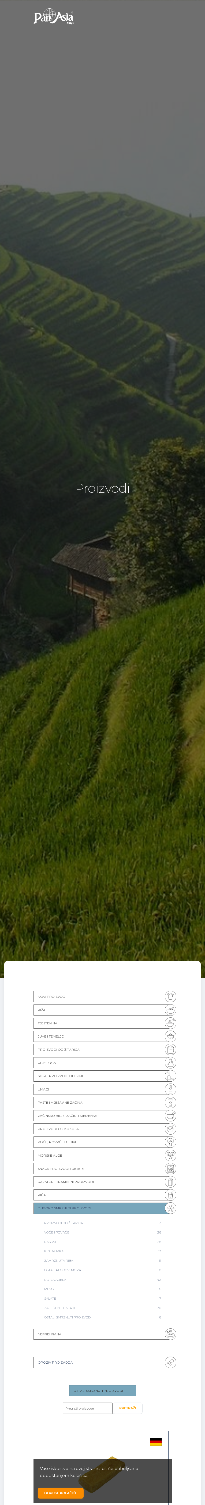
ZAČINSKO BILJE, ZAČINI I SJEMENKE (67, 1116)
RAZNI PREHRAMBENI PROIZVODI (66, 1182)
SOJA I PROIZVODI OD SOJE (61, 1076)
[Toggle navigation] (165, 16)
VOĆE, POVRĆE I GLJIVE (57, 1142)
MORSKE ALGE (50, 1155)
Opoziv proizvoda (55, 1362)
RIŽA (42, 1010)
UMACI (43, 1089)
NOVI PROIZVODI (52, 997)
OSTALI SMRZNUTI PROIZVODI (98, 1391)
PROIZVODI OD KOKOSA (58, 1129)
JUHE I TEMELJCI (51, 1036)
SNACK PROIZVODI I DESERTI (61, 1169)
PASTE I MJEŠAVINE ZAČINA (60, 1102)
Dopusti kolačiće (60, 1493)
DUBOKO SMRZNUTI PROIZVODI (64, 1208)
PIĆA (42, 1195)
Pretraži (127, 1408)
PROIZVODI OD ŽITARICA (59, 1050)
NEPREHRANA (49, 1334)
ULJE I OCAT (48, 1063)
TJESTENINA (47, 1023)
